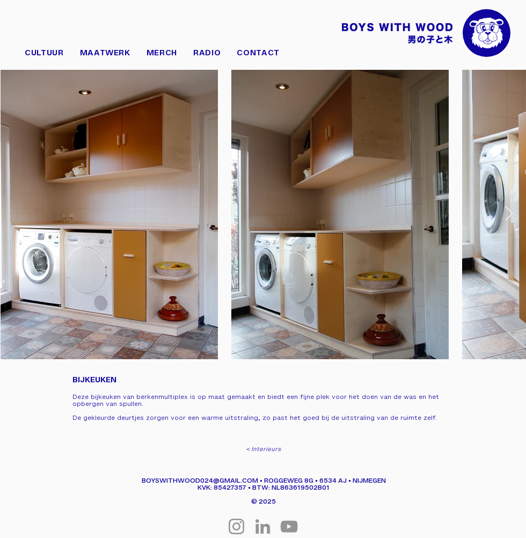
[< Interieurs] (263, 449)
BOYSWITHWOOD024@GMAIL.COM (200, 480)
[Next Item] (509, 214)
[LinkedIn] (262, 526)
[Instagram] (236, 526)
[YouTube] (289, 526)
